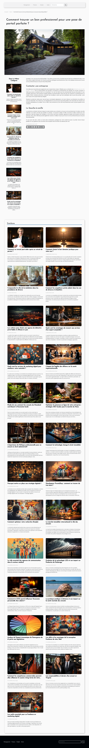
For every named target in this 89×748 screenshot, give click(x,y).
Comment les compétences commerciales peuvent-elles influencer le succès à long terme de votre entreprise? (24, 677)
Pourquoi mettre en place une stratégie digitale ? (24, 483)
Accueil (6, 12)
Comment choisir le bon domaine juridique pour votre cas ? (13, 117)
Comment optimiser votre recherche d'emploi (22, 522)
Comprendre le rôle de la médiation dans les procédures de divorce (14, 138)
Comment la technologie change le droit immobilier (63, 445)
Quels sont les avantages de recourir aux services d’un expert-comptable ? (14, 203)
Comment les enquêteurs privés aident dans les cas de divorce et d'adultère (14, 159)
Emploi (41, 5)
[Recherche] (57, 5)
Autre (48, 5)
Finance (35, 5)
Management (27, 5)
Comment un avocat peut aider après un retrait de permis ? (14, 96)
